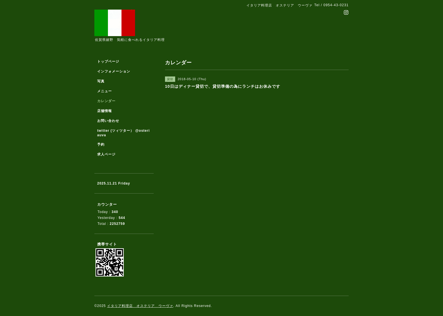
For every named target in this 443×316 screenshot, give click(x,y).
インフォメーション (113, 71)
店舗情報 (104, 111)
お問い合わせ (108, 121)
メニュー (104, 91)
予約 (101, 144)
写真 (101, 81)
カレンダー (106, 101)
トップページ (108, 61)
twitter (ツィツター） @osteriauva (123, 133)
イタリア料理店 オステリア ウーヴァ (140, 306)
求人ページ (106, 154)
